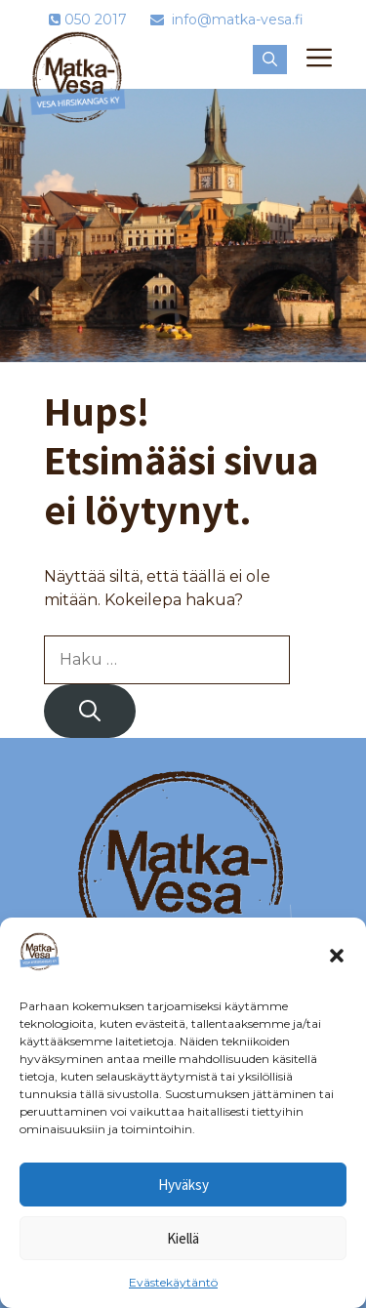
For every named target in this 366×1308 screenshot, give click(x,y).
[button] (336, 955)
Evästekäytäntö (173, 1282)
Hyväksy (183, 1184)
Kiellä (183, 1238)
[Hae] (90, 711)
